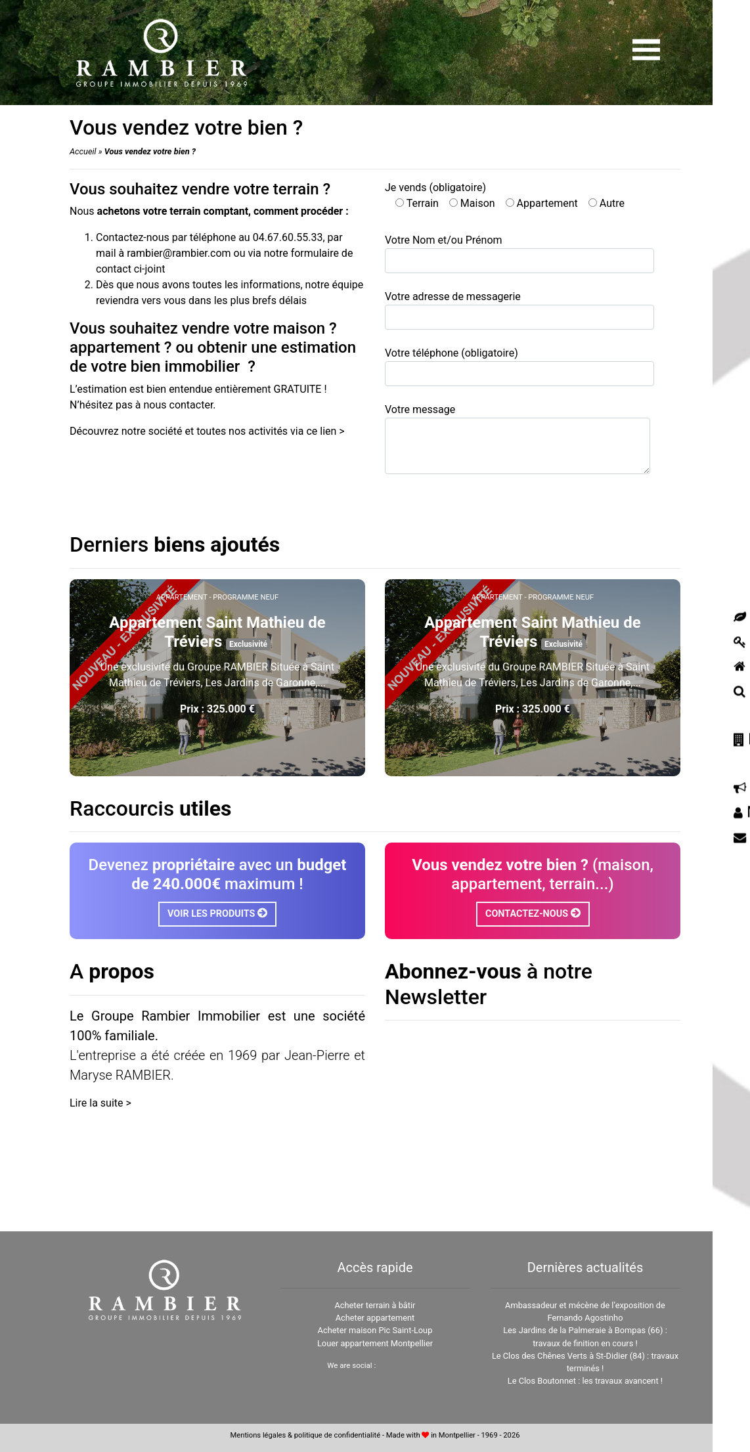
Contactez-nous (533, 913)
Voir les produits (217, 913)
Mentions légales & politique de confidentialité (306, 1435)
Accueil (83, 151)
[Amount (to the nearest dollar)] (331, 51)
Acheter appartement (375, 1318)
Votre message (517, 438)
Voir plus (217, 739)
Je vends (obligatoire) (505, 195)
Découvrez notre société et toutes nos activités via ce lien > (207, 431)
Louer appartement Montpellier (375, 1343)
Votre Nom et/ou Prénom (519, 253)
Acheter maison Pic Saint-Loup (375, 1330)
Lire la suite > (100, 1103)
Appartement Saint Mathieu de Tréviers (217, 632)
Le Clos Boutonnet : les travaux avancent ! (585, 1381)
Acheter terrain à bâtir (374, 1305)
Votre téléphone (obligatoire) (519, 366)
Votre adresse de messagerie (519, 310)
